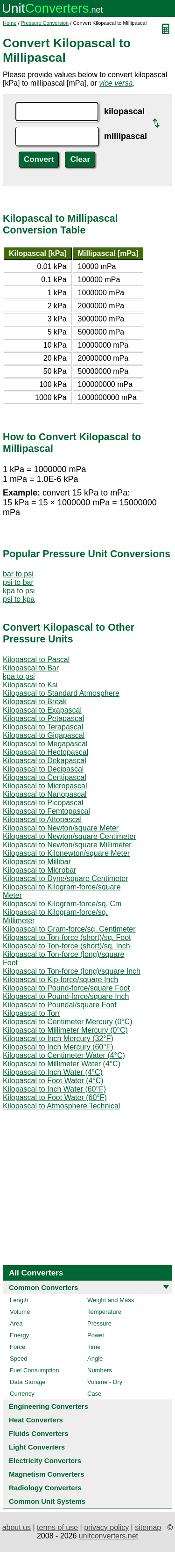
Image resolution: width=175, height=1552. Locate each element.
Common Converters (43, 1287)
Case (94, 1393)
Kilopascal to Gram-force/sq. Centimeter (69, 929)
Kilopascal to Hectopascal (45, 752)
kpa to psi (19, 591)
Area (16, 1323)
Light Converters (37, 1447)
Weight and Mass (110, 1300)
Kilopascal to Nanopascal (45, 794)
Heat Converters (36, 1420)
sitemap (148, 1527)
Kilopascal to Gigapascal (43, 735)
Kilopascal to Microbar (39, 870)
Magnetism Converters (46, 1474)
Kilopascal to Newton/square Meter (61, 828)
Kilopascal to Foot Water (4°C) (53, 1081)
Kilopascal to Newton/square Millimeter (67, 845)
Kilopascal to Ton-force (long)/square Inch (71, 971)
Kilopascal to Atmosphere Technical (61, 1106)
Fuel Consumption (34, 1370)
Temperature (104, 1311)
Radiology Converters (45, 1488)
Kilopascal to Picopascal (43, 803)
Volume (20, 1311)
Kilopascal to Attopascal (42, 819)
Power (96, 1335)
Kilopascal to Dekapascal (44, 761)
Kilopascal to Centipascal (44, 777)
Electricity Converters (45, 1461)
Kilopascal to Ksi (30, 685)
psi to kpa (19, 599)
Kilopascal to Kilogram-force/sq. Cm (62, 904)
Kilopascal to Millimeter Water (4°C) (61, 1064)
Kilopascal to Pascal (36, 659)
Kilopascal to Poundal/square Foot (60, 1005)
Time (93, 1346)
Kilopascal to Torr (31, 1013)
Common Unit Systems (47, 1501)
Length (19, 1300)
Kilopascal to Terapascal (43, 727)
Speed (19, 1358)
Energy (19, 1335)
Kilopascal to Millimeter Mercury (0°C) (65, 1030)
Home (9, 23)
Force (17, 1346)
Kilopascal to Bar (31, 668)
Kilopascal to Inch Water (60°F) (54, 1089)
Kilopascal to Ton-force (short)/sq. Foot (67, 937)
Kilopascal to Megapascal (45, 744)
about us (16, 1527)
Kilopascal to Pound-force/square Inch (66, 996)
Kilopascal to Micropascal (45, 786)
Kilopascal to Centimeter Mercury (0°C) (68, 1022)
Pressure (99, 1323)
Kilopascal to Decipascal (43, 769)
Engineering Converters (48, 1406)
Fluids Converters (39, 1433)
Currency (22, 1393)
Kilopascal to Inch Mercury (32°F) (58, 1038)
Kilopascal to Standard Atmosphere (61, 693)
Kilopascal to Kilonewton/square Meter (66, 853)
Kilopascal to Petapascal (43, 718)
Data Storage (28, 1381)
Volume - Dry (104, 1381)
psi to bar (18, 582)
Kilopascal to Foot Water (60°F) (55, 1097)
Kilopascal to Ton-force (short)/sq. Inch (66, 946)
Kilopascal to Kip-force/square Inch (60, 980)
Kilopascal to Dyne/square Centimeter (65, 878)
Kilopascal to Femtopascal (46, 811)
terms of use (57, 1527)
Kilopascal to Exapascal (42, 710)
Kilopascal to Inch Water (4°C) (53, 1072)
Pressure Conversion (45, 23)
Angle (95, 1358)
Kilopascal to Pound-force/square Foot (66, 988)
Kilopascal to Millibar (37, 862)
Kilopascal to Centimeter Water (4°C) (64, 1055)
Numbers (99, 1370)
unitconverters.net (108, 1536)
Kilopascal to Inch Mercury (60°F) (58, 1047)
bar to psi (18, 574)
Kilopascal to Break (35, 702)
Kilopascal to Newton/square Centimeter (69, 836)
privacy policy (106, 1527)
